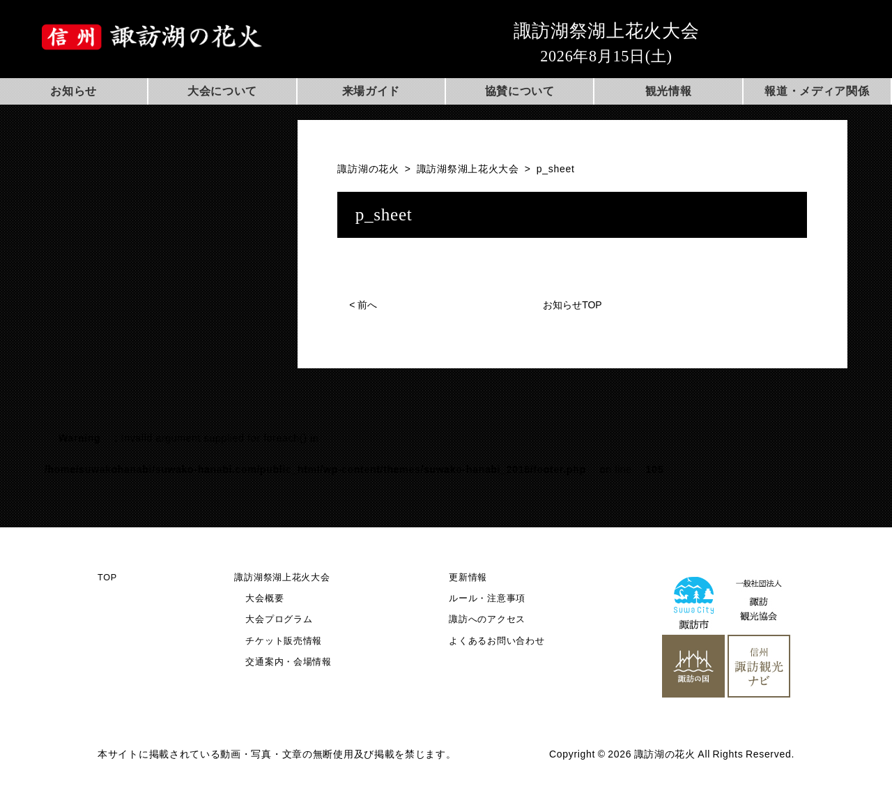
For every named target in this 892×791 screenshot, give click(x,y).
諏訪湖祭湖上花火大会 (282, 577)
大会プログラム (278, 619)
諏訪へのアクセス (487, 619)
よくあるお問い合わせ (496, 641)
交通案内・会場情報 (288, 662)
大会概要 (264, 598)
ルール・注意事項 (487, 598)
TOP (107, 577)
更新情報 (468, 577)
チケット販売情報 (283, 641)
